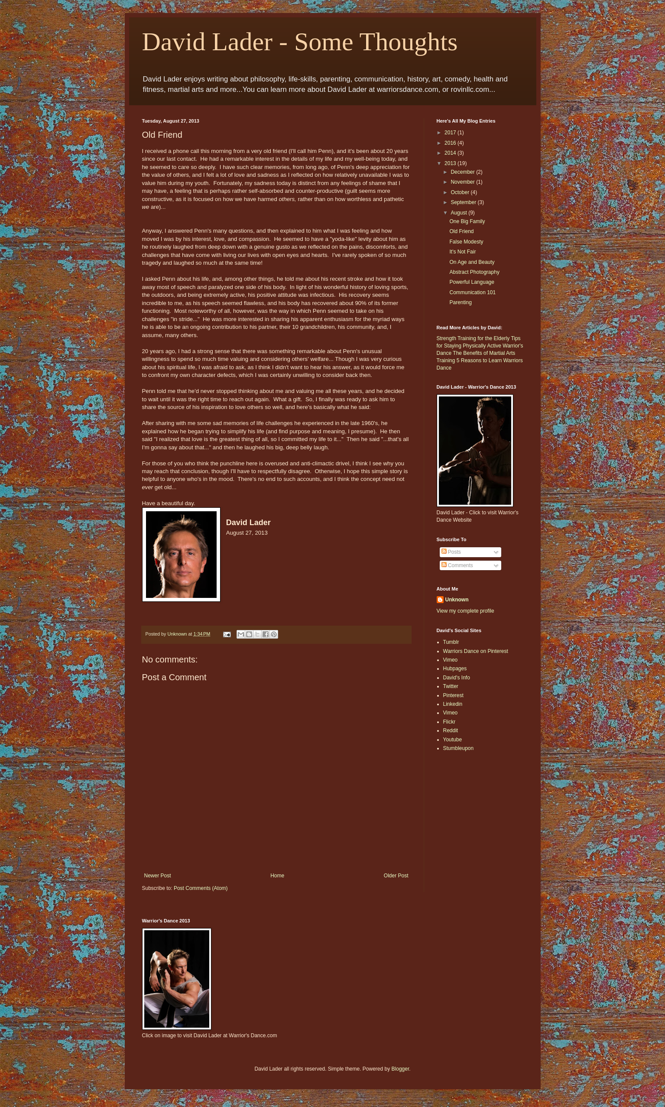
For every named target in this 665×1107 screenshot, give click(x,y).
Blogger (400, 1069)
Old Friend (461, 231)
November (463, 182)
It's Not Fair (462, 252)
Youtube (452, 740)
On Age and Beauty (471, 262)
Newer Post (157, 876)
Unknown (457, 600)
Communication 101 (472, 292)
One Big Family (467, 221)
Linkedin (453, 704)
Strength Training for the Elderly (473, 338)
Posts (451, 552)
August (459, 213)
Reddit (450, 730)
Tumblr (451, 642)
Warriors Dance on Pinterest (475, 651)
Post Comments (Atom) (201, 888)
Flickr (449, 722)
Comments (457, 565)
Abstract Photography (474, 272)
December (463, 172)
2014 (450, 153)
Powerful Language (471, 282)
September (464, 202)
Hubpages (455, 668)
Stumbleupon (458, 748)
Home (277, 876)
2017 (450, 133)
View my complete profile (465, 611)
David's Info (456, 678)
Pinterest (453, 695)
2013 (450, 163)
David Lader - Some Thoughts (300, 41)
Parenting (460, 302)
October (460, 192)
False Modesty (466, 242)
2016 (450, 143)
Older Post (396, 876)
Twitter (450, 686)
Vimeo (450, 660)
